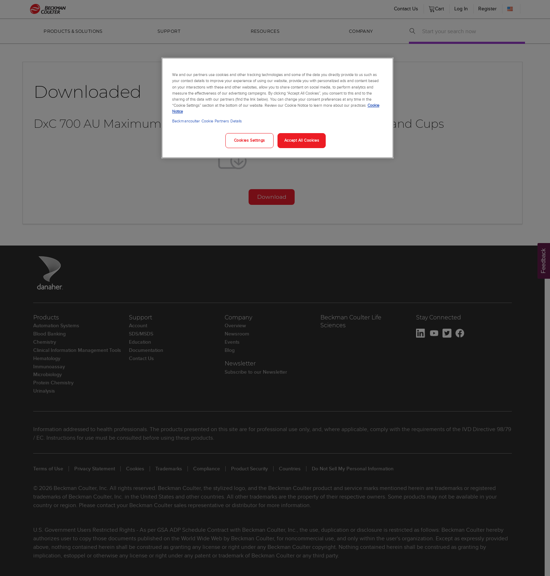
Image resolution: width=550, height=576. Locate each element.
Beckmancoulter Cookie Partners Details (207, 121)
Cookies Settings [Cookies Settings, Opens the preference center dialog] (249, 140)
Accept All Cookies (301, 140)
